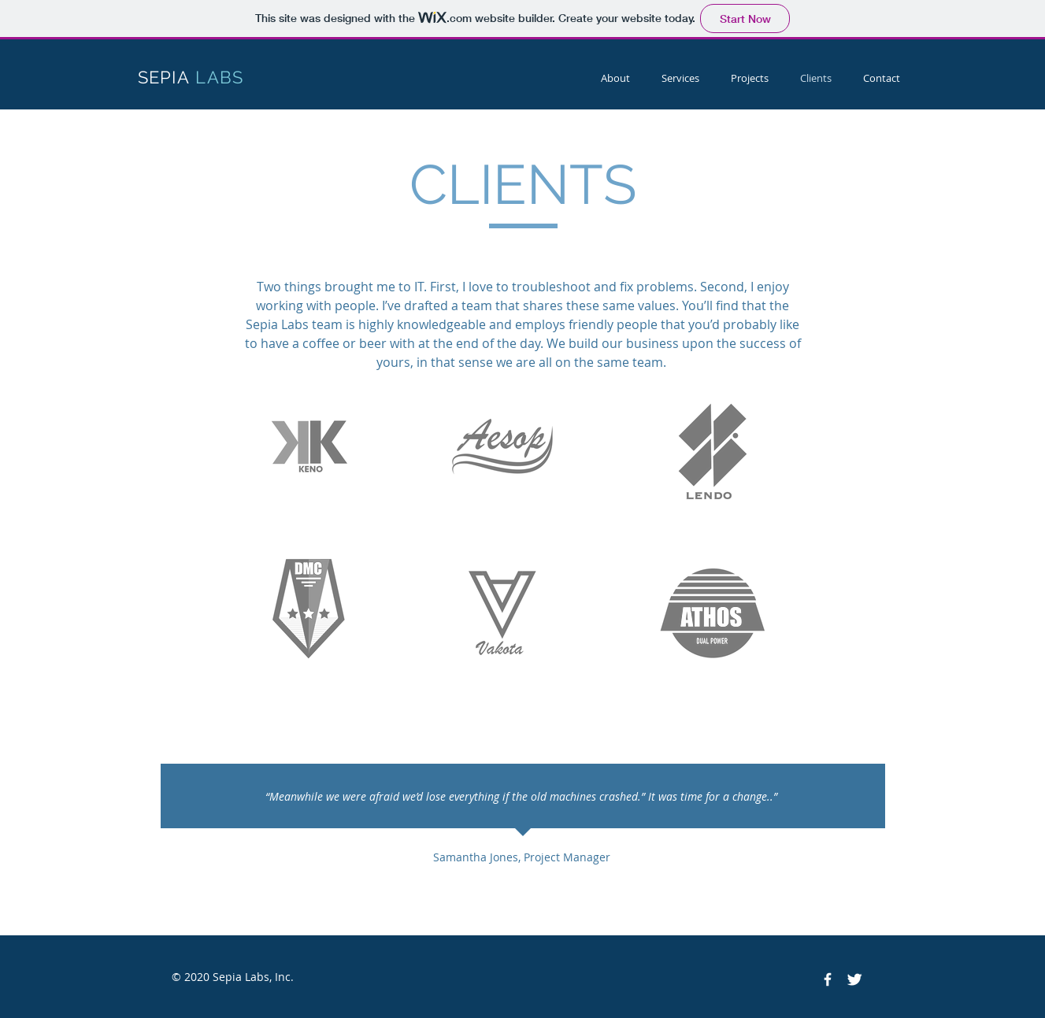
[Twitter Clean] (854, 979)
